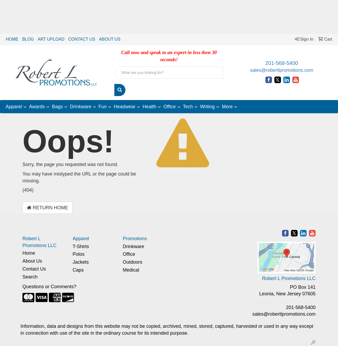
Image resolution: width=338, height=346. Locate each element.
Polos (78, 254)
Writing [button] (207, 106)
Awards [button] (37, 106)
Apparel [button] (14, 106)
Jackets (81, 262)
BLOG (28, 39)
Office (129, 254)
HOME (12, 39)
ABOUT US (110, 39)
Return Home (47, 207)
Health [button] (149, 106)
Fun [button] (102, 106)
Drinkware (133, 246)
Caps (78, 270)
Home (28, 253)
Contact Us (34, 269)
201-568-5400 (281, 63)
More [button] (227, 106)
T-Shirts (81, 246)
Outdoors (132, 262)
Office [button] (169, 106)
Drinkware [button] (80, 106)
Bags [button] (57, 106)
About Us (32, 261)
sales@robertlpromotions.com (281, 70)
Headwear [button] (124, 106)
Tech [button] (188, 106)
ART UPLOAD (50, 39)
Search (29, 276)
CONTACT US (81, 39)
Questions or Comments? (49, 286)
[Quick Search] (169, 73)
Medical (131, 270)
